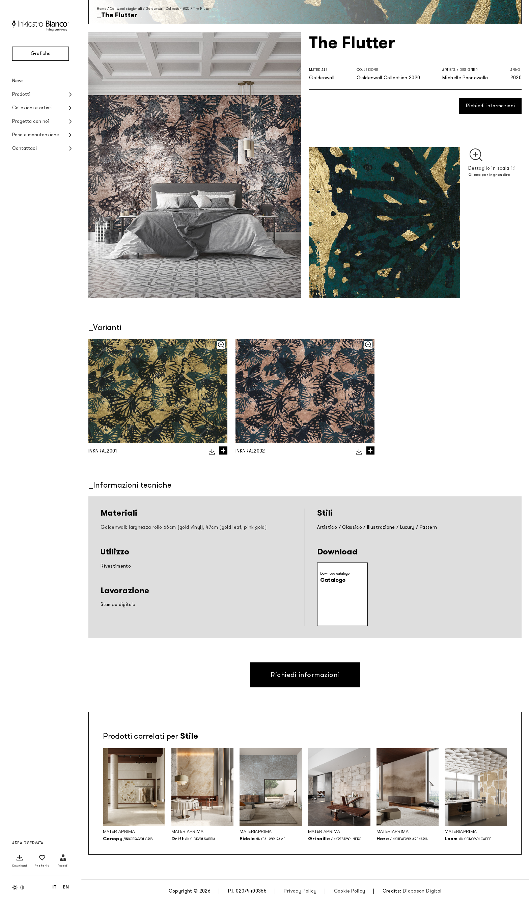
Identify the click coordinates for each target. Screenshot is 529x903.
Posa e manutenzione (35, 135)
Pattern (428, 527)
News (18, 81)
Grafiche (41, 53)
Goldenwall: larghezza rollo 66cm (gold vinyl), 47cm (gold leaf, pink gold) (184, 527)
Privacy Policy (300, 891)
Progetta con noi (30, 121)
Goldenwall (322, 78)
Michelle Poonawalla (465, 78)
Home (101, 8)
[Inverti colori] (18, 887)
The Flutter (202, 8)
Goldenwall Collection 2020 (168, 8)
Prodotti (21, 94)
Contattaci (24, 148)
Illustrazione (381, 527)
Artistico (327, 527)
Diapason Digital (422, 891)
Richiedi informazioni (490, 106)
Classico (352, 527)
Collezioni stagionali (126, 8)
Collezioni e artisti (32, 108)
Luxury (407, 527)
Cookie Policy (349, 891)
